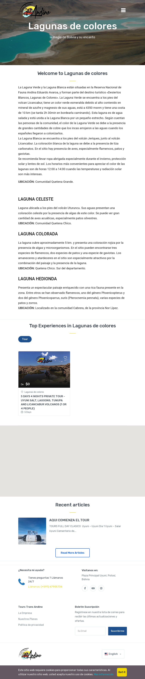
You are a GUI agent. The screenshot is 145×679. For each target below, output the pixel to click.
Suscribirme (117, 631)
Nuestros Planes (27, 619)
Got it (121, 672)
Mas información (104, 674)
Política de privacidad (31, 624)
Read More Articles (72, 552)
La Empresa (25, 613)
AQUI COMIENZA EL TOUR (69, 520)
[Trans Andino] (30, 654)
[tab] (25, 339)
